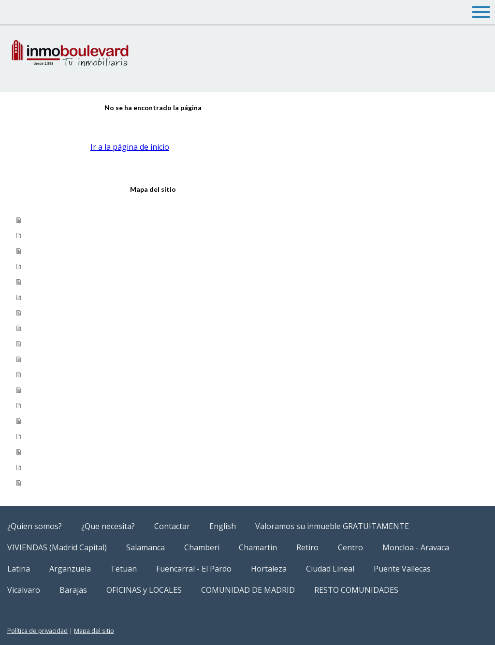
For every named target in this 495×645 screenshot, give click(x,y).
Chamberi (201, 547)
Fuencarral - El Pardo (65, 359)
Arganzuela (70, 568)
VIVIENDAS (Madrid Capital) (78, 297)
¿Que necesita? (55, 235)
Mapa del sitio (94, 630)
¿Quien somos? (55, 220)
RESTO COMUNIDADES (68, 482)
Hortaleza (45, 374)
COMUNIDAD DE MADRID (72, 467)
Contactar (45, 250)
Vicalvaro (43, 421)
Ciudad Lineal (52, 390)
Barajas (40, 436)
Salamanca (47, 312)
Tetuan (40, 343)
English (39, 266)
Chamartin (258, 547)
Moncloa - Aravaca (61, 328)
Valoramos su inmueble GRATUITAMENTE (105, 281)
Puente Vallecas (56, 405)
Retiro (307, 547)
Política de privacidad (37, 630)
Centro (350, 547)
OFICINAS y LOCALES (65, 451)
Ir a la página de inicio (129, 147)
